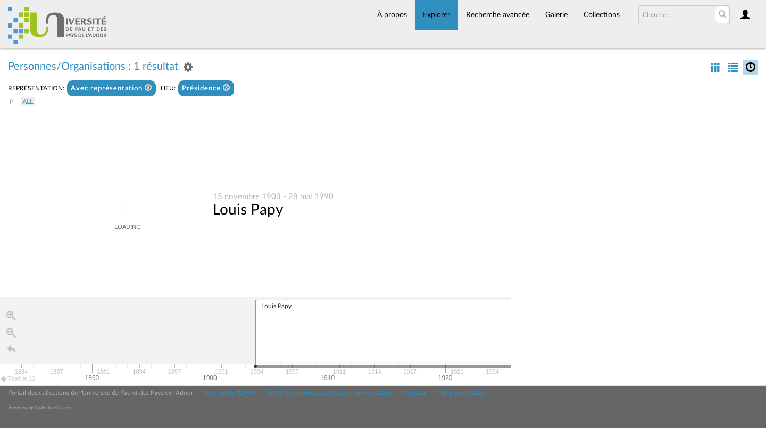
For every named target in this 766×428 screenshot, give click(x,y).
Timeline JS (18, 379)
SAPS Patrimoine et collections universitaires (329, 393)
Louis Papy (248, 209)
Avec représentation (111, 88)
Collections (602, 15)
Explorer (436, 15)
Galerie (556, 15)
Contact (415, 393)
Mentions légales (461, 393)
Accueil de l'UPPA (230, 393)
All (27, 101)
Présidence (206, 88)
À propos (392, 15)
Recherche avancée (497, 15)
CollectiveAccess (53, 407)
